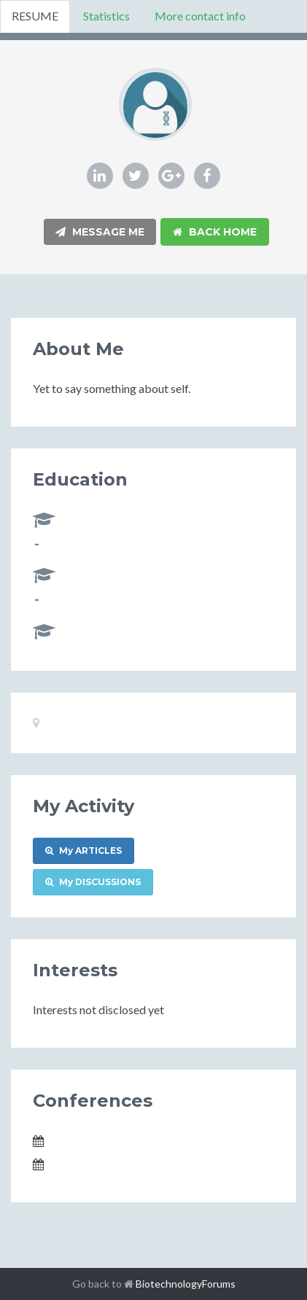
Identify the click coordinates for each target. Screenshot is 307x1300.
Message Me (99, 231)
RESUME (35, 16)
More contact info (200, 16)
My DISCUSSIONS (93, 881)
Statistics (106, 16)
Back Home (215, 231)
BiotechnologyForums (186, 1283)
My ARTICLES (83, 850)
